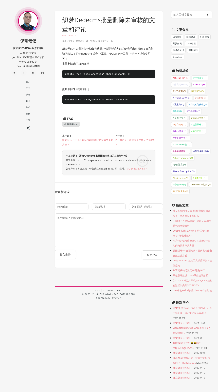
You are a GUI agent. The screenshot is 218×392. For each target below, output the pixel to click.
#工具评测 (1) (193, 111)
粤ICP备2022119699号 (109, 297)
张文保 (95, 294)
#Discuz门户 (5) (180, 77)
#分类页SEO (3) (180, 84)
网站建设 (190, 36)
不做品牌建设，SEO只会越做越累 (190, 275)
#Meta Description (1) (183, 171)
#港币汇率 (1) (197, 131)
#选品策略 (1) (197, 124)
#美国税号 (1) (179, 117)
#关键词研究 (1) (180, 151)
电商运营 (204, 36)
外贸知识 (177, 43)
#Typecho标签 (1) (181, 144)
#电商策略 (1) (179, 124)
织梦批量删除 (70, 124)
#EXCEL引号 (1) (180, 191)
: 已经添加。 (183, 323)
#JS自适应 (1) (179, 164)
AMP (119, 290)
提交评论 (152, 255)
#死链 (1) (177, 111)
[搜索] (207, 14)
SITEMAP (108, 290)
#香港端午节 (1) (180, 137)
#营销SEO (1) (179, 184)
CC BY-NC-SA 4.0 (136, 168)
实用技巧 (193, 50)
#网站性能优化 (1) (197, 104)
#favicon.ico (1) (180, 177)
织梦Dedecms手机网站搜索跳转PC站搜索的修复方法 (87, 142)
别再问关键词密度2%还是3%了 (189, 270)
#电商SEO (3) (197, 91)
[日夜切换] (28, 127)
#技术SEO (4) (199, 77)
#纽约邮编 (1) (179, 131)
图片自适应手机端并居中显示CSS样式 (134, 140)
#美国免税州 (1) (201, 151)
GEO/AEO (177, 56)
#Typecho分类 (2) (181, 97)
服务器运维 (178, 50)
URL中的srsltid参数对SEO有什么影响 (192, 290)
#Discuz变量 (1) (198, 117)
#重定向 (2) (178, 104)
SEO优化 (177, 36)
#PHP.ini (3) (199, 84)
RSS (97, 290)
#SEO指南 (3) (179, 91)
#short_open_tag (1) (183, 157)
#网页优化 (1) (199, 177)
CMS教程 (191, 43)
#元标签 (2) (200, 97)
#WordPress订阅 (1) (201, 184)
